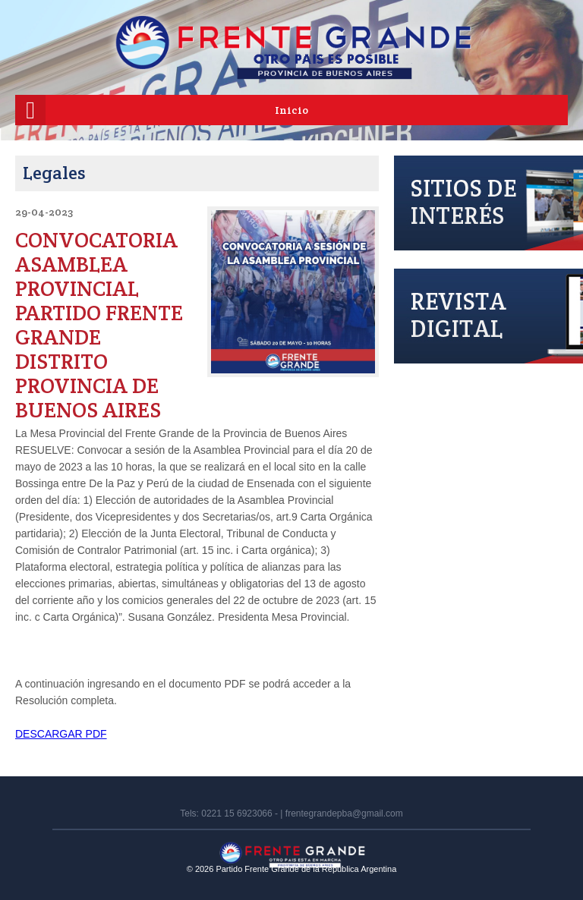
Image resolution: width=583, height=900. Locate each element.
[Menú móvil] (30, 110)
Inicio (291, 110)
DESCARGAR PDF (61, 734)
